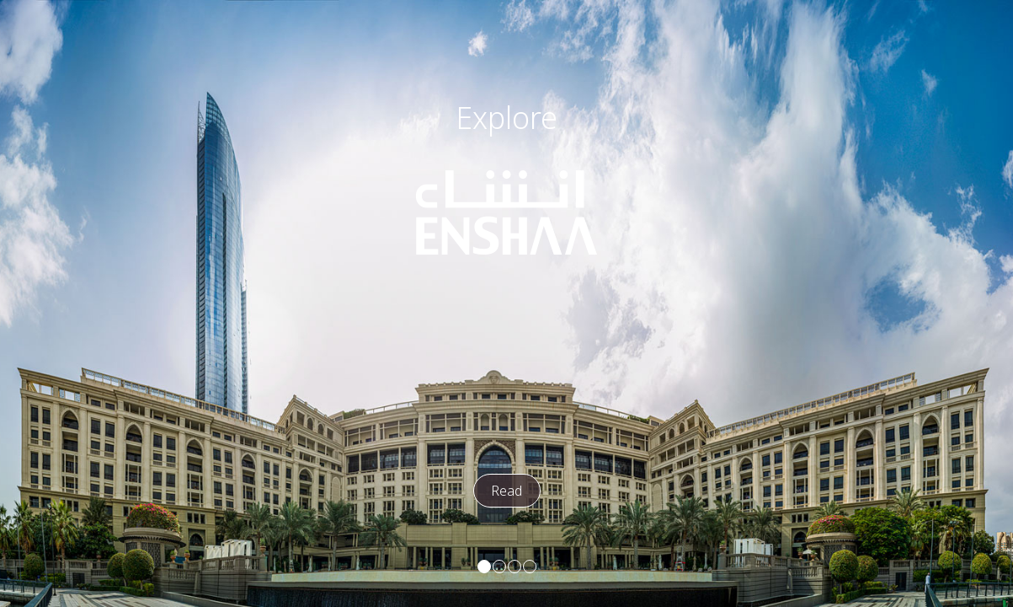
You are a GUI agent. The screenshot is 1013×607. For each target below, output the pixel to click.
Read (506, 490)
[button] (484, 566)
